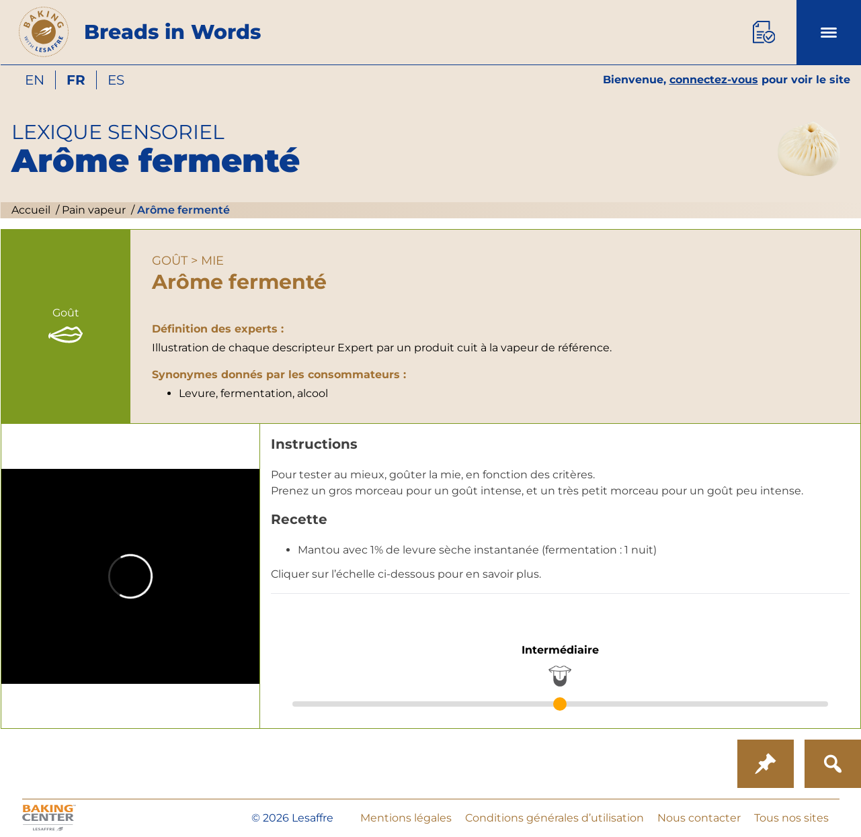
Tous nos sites (791, 817)
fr (76, 80)
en (34, 80)
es (116, 80)
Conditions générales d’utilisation (554, 817)
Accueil (30, 210)
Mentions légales (406, 817)
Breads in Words (172, 31)
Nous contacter (699, 817)
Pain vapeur (92, 210)
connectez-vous (713, 79)
